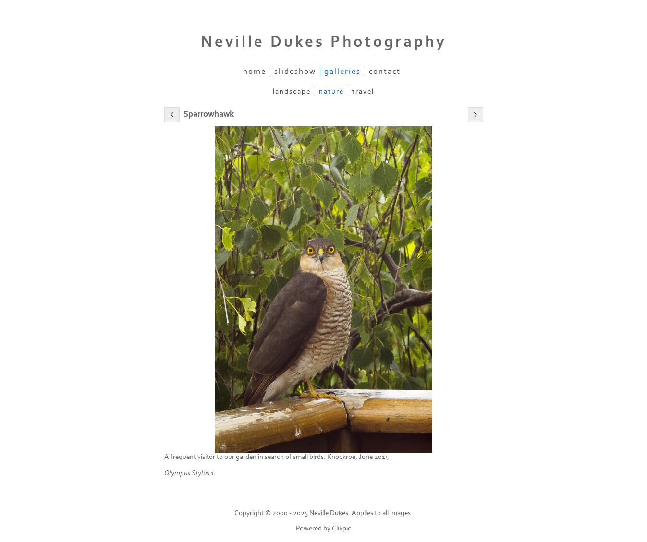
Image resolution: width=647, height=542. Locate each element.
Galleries (342, 71)
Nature (331, 91)
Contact (385, 71)
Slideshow (295, 71)
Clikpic (341, 528)
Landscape (292, 91)
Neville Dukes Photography (324, 42)
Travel (363, 91)
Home (254, 71)
